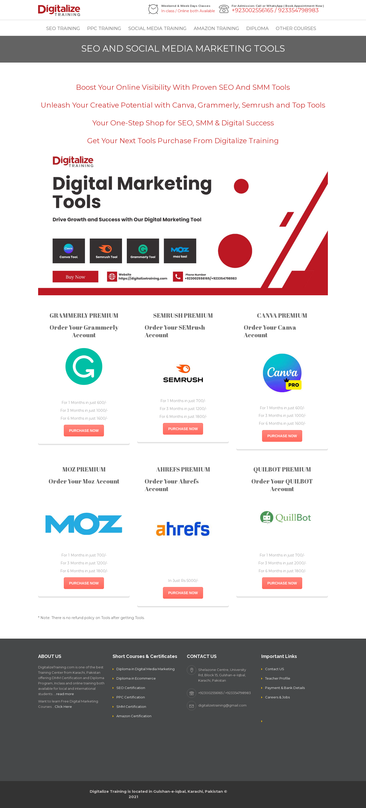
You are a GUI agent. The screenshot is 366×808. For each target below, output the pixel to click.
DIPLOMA (257, 28)
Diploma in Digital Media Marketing (145, 669)
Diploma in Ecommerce (136, 678)
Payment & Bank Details (285, 688)
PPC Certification (130, 697)
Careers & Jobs (277, 697)
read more (65, 694)
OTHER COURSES (296, 28)
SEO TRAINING (63, 28)
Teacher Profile (277, 678)
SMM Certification (131, 706)
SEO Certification (130, 688)
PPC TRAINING (104, 28)
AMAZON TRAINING (216, 28)
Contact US (274, 669)
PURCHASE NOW (84, 431)
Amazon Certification (133, 716)
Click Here (63, 706)
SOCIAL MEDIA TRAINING (157, 28)
